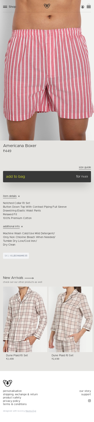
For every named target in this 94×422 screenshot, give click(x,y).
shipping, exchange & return (20, 394)
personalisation (12, 391)
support (86, 394)
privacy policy (11, 401)
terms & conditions (15, 404)
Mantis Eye (31, 411)
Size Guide (85, 167)
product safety (12, 397)
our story (85, 391)
